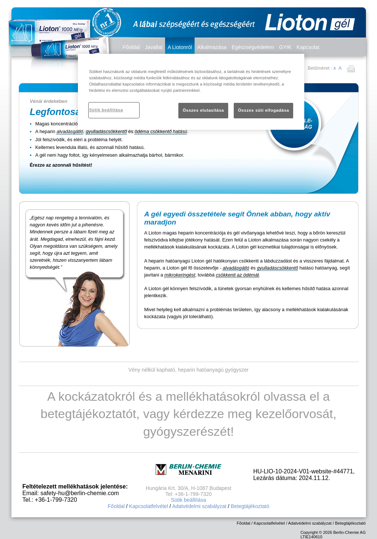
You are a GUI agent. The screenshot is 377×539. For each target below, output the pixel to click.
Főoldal (131, 47)
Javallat (153, 47)
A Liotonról (180, 47)
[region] (191, 92)
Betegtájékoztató (250, 506)
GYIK (285, 47)
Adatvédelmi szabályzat (199, 506)
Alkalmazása (211, 47)
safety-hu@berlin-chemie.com (79, 493)
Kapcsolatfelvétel (148, 506)
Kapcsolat (308, 47)
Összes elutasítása (203, 110)
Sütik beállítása (188, 500)
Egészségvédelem (253, 47)
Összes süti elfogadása (263, 110)
